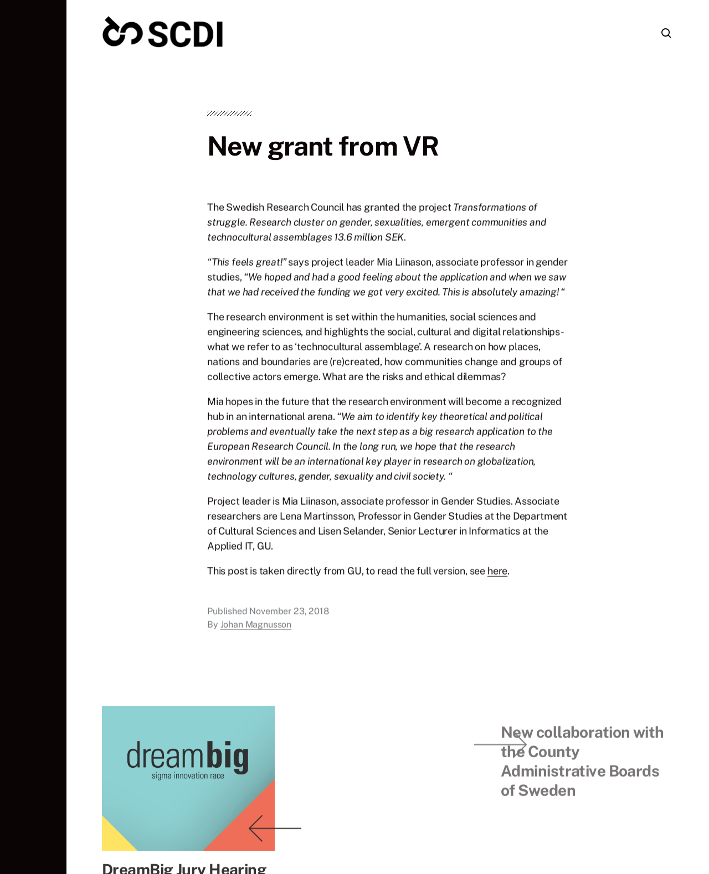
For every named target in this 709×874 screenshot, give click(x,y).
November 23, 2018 (288, 617)
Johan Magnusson (256, 630)
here (497, 576)
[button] (33, 437)
